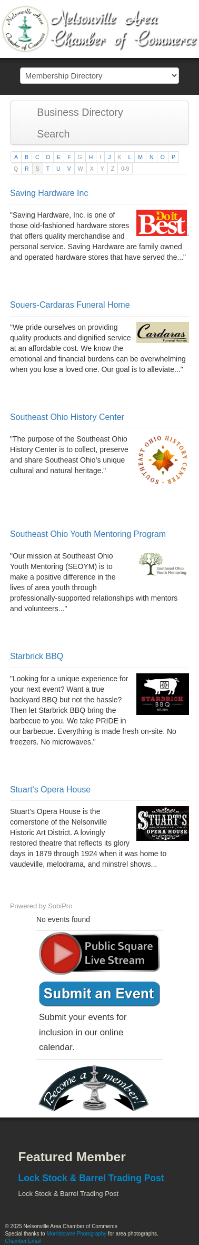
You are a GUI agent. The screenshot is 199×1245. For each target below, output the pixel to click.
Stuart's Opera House (50, 789)
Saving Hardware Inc (49, 193)
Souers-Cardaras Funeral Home (70, 304)
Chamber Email (23, 1241)
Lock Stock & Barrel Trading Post (91, 1178)
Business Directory (75, 112)
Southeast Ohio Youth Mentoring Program (88, 534)
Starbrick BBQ (36, 656)
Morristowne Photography (76, 1234)
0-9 (125, 168)
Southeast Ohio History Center (67, 417)
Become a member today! (96, 1088)
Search (48, 134)
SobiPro (60, 906)
